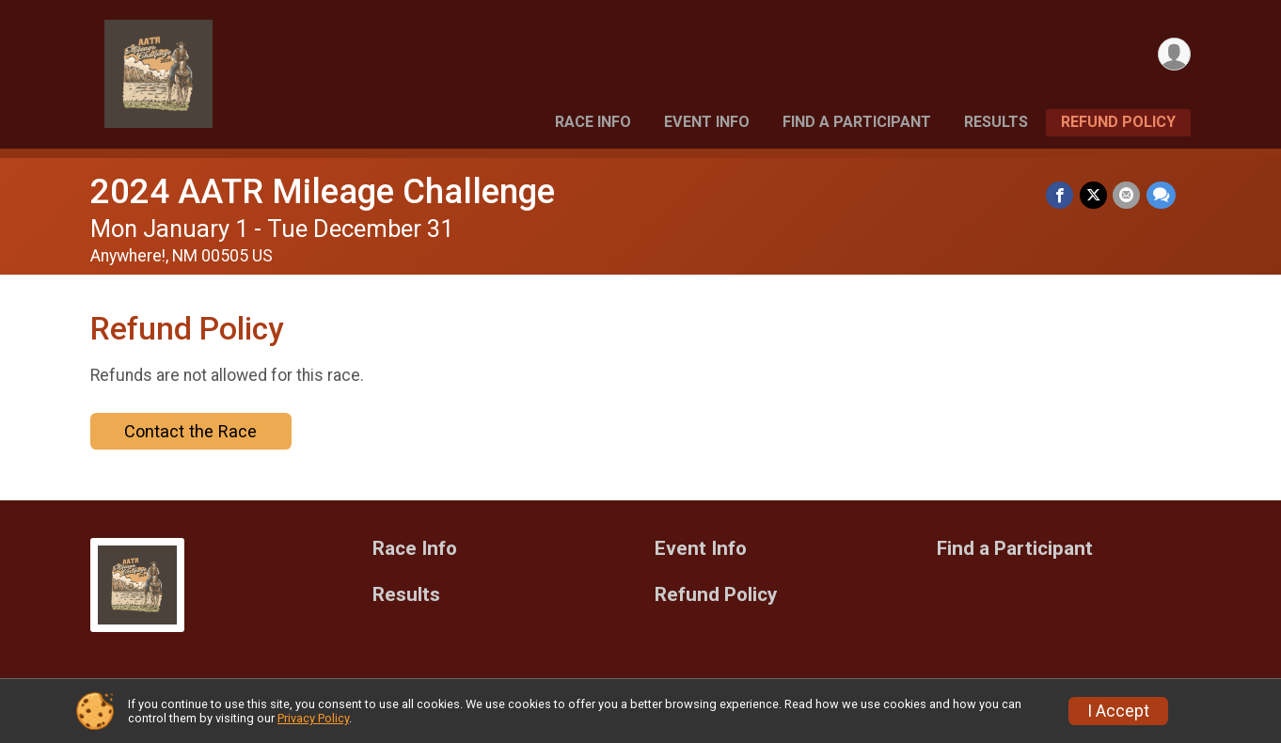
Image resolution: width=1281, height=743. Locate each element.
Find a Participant (857, 122)
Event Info (707, 122)
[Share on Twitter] (1094, 195)
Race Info (593, 122)
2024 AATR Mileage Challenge (322, 191)
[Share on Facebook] (1061, 195)
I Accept (1118, 711)
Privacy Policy (313, 718)
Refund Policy (1118, 122)
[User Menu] (1173, 55)
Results (996, 122)
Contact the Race (190, 431)
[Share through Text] (1161, 195)
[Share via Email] (1127, 195)
